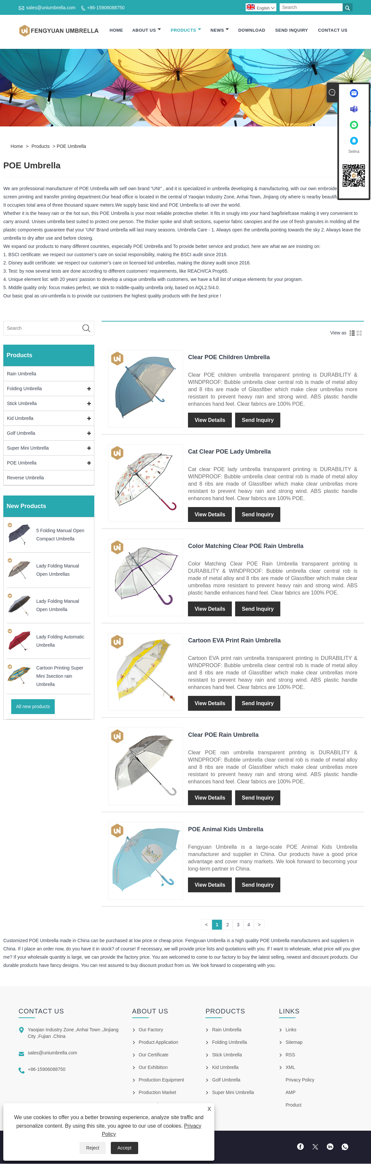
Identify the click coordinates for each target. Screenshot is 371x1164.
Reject (92, 1147)
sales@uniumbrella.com (51, 7)
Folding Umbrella (24, 389)
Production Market (157, 1092)
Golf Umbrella (21, 433)
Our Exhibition (153, 1067)
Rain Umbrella (21, 374)
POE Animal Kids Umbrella (225, 829)
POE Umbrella (71, 146)
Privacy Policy (300, 1080)
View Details (210, 420)
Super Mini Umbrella (28, 448)
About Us (146, 30)
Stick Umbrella (22, 403)
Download (251, 30)
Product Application (158, 1042)
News (219, 30)
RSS (290, 1055)
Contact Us (332, 30)
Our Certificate (154, 1055)
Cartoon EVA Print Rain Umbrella (234, 640)
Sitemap (294, 1042)
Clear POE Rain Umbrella (223, 735)
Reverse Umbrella (25, 478)
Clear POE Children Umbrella (229, 357)
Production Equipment (161, 1080)
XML (290, 1067)
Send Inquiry (291, 30)
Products (186, 30)
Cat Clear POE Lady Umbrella (229, 452)
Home (116, 30)
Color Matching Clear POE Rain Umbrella (245, 546)
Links (291, 1030)
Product (293, 1105)
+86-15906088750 (106, 7)
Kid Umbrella (20, 418)
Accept (124, 1147)
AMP (290, 1092)
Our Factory (151, 1030)
